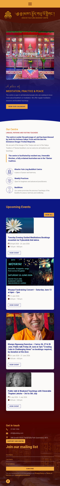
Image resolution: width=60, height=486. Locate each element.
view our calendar (16, 106)
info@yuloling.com (17, 433)
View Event (14, 253)
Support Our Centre (15, 441)
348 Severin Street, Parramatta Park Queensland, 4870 (29, 438)
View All (49, 215)
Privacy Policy (39, 473)
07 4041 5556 (15, 429)
